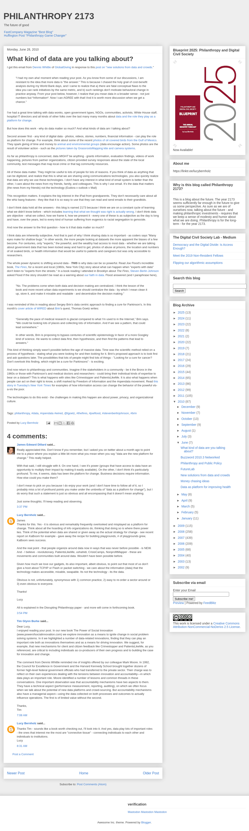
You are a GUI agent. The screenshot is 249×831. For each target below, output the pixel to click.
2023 (181, 324)
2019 (181, 348)
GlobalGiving (63, 67)
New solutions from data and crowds (205, 475)
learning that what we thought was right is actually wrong (98, 211)
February (187, 512)
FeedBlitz (209, 603)
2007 (181, 537)
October (187, 419)
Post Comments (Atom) (91, 784)
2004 (181, 555)
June (185, 442)
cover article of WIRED (32, 308)
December (188, 407)
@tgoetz (69, 413)
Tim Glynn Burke (28, 621)
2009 (181, 525)
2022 (181, 330)
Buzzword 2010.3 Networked (200, 457)
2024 (181, 318)
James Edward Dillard (31, 444)
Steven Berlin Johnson (144, 271)
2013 (181, 383)
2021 (181, 336)
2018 (181, 354)
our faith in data (94, 275)
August (186, 430)
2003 (181, 561)
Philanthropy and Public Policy (201, 463)
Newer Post (16, 773)
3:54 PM (22, 613)
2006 (181, 543)
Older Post (151, 773)
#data (35, 413)
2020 (181, 342)
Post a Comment (23, 754)
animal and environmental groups (78, 144)
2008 (181, 531)
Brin (57, 308)
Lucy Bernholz (26, 515)
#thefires (81, 413)
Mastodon (134, 812)
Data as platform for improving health (206, 487)
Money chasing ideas (195, 481)
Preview (178, 603)
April (184, 500)
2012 (181, 390)
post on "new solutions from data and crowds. (124, 67)
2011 (181, 395)
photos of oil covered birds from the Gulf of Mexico (125, 140)
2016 (181, 366)
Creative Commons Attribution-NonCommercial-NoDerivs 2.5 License (206, 625)
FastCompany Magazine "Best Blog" (28, 32)
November (188, 412)
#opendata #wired (51, 413)
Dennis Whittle (42, 67)
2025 (181, 312)
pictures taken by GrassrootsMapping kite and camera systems (95, 148)
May (184, 494)
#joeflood (94, 413)
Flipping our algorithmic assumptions (198, 263)
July (184, 436)
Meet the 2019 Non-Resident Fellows (198, 255)
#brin (133, 413)
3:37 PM (22, 506)
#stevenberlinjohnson (115, 413)
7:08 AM (22, 715)
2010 (181, 401)
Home (83, 773)
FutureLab (188, 469)
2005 (181, 549)
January (187, 518)
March (186, 506)
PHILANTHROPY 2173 (48, 16)
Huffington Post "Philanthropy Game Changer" (35, 35)
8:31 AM (22, 746)
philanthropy (22, 413)
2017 (181, 360)
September (189, 424)
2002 (181, 567)
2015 (181, 372)
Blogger (146, 822)
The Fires (21, 267)
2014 (181, 378)
